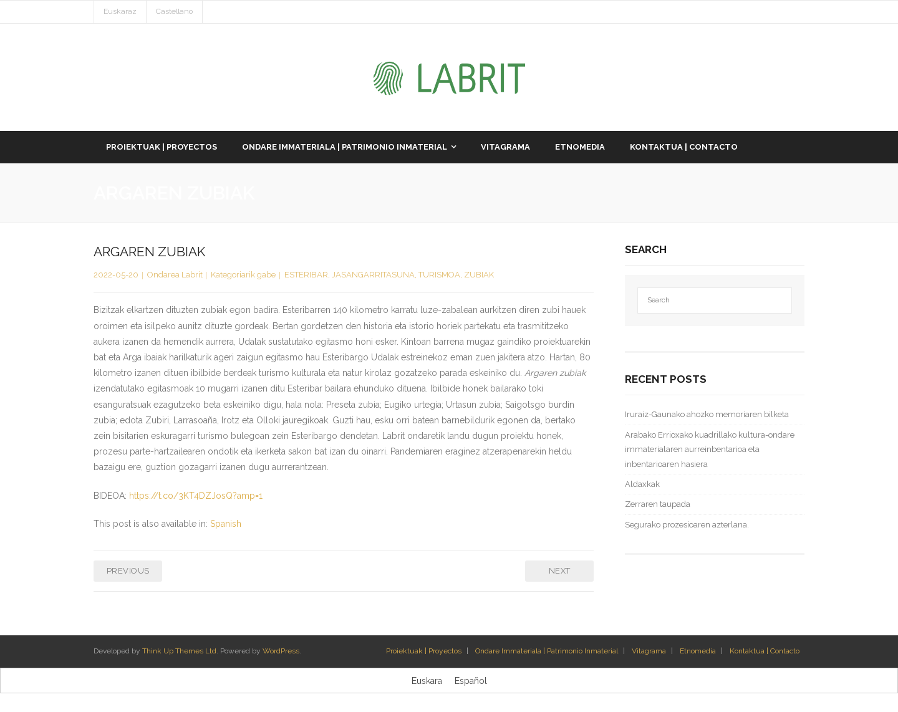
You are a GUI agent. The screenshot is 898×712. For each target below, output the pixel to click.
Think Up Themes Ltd (179, 651)
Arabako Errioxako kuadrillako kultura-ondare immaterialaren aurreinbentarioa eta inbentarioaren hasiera (709, 449)
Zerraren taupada (657, 504)
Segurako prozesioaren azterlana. (687, 524)
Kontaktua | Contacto (764, 651)
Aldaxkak (642, 484)
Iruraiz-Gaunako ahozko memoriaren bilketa (707, 414)
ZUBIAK (479, 274)
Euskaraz (120, 11)
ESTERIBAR (306, 274)
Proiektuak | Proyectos (423, 651)
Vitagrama (649, 651)
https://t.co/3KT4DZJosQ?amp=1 (196, 496)
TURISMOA (439, 274)
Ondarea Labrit (175, 274)
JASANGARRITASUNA (373, 274)
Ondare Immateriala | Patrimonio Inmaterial (546, 651)
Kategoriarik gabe (243, 274)
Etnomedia (698, 651)
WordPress (281, 651)
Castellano (174, 11)
